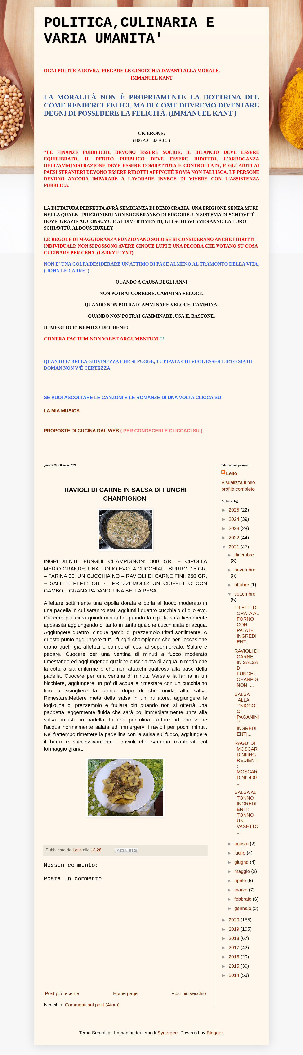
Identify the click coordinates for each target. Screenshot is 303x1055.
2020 (235, 919)
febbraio (243, 899)
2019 (235, 929)
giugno (242, 862)
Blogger (215, 1032)
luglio (240, 852)
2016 (235, 956)
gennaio (243, 908)
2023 (235, 528)
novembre (244, 569)
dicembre (244, 554)
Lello (231, 473)
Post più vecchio (188, 993)
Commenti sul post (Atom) (92, 1004)
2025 (235, 509)
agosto (242, 843)
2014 (235, 975)
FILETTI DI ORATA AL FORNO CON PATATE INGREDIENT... (246, 624)
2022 (235, 537)
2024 (235, 519)
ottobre (242, 584)
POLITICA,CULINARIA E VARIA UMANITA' (129, 31)
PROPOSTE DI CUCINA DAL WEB (81, 430)
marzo (241, 889)
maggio (242, 871)
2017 (235, 947)
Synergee (167, 1032)
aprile (240, 880)
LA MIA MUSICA (62, 410)
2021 (235, 546)
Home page (125, 993)
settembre (244, 593)
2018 (235, 938)
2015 (235, 966)
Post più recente (62, 993)
